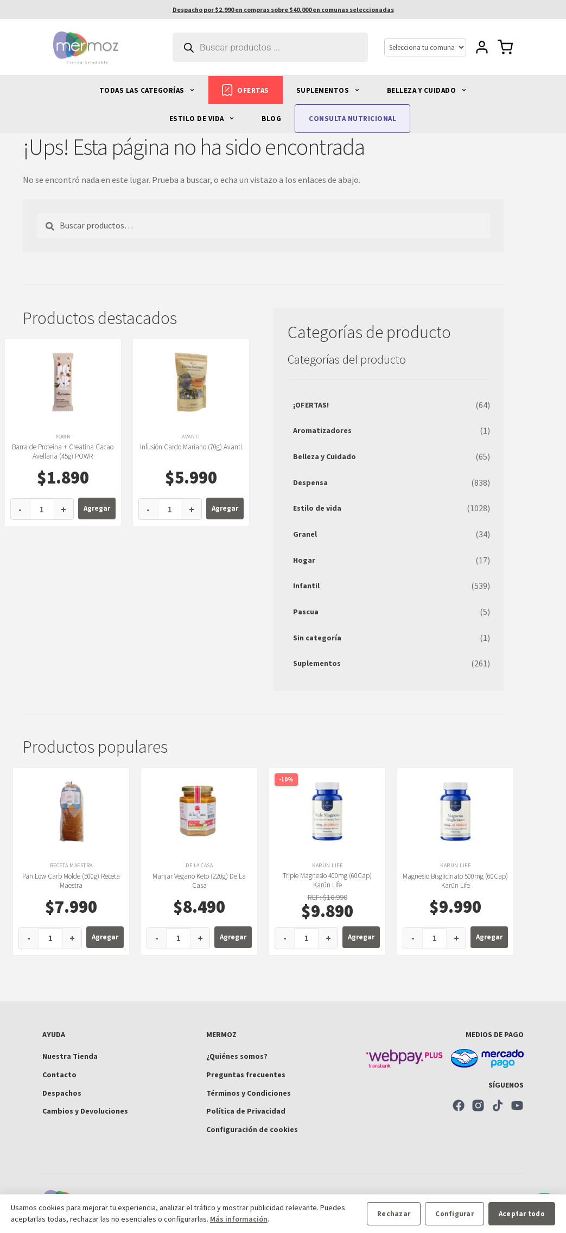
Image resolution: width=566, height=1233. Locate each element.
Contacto (59, 1074)
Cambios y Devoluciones (85, 1111)
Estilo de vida (317, 508)
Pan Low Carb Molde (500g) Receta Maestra (71, 881)
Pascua (306, 611)
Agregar (97, 508)
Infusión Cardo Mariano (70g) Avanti (191, 447)
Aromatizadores (322, 430)
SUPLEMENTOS (328, 90)
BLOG (271, 118)
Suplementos (317, 663)
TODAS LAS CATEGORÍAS (147, 90)
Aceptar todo (522, 1213)
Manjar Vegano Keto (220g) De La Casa (199, 881)
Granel (305, 534)
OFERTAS (245, 90)
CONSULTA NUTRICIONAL (352, 118)
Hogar (304, 560)
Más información (239, 1219)
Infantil (306, 585)
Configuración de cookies (252, 1129)
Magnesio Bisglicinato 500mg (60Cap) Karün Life (455, 881)
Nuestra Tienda (70, 1056)
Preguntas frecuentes (245, 1074)
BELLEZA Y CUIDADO (427, 90)
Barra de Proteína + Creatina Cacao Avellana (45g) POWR (62, 451)
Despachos (61, 1093)
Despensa (310, 482)
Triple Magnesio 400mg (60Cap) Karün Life (327, 880)
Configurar (454, 1213)
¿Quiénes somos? (237, 1056)
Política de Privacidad (245, 1111)
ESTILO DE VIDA (202, 118)
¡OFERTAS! (311, 405)
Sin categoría (317, 638)
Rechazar (393, 1213)
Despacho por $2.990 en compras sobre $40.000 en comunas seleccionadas (283, 9)
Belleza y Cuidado (324, 456)
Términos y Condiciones (248, 1093)
